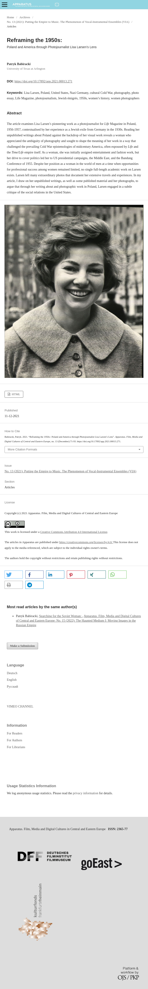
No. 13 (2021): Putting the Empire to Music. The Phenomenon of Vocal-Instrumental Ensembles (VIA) (68, 22)
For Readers (14, 733)
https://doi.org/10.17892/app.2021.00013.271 (43, 81)
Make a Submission (22, 645)
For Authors (14, 740)
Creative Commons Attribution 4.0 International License (73, 532)
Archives (24, 17)
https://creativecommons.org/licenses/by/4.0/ (86, 542)
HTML (15, 394)
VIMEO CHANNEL (20, 706)
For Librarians (16, 747)
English (12, 679)
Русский (12, 686)
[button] (14, 575)
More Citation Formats (22, 449)
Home (10, 17)
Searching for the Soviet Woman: (60, 616)
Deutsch (12, 673)
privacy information (85, 793)
